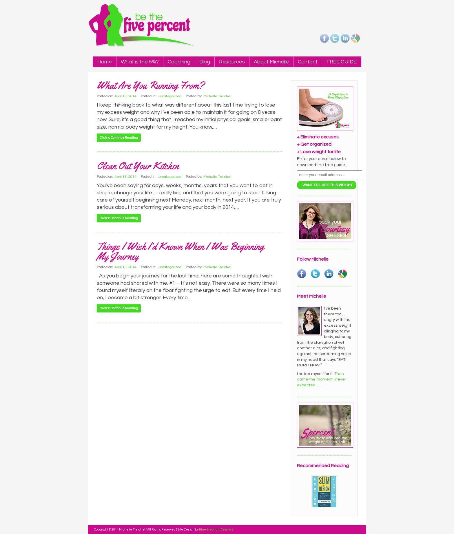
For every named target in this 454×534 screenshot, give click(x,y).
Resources (232, 62)
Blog (204, 62)
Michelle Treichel (217, 96)
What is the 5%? (140, 62)
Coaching (179, 62)
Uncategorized (169, 96)
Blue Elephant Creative (216, 529)
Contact (308, 62)
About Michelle (271, 62)
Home (104, 62)
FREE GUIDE (342, 62)
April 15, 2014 (125, 96)
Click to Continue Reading (119, 137)
